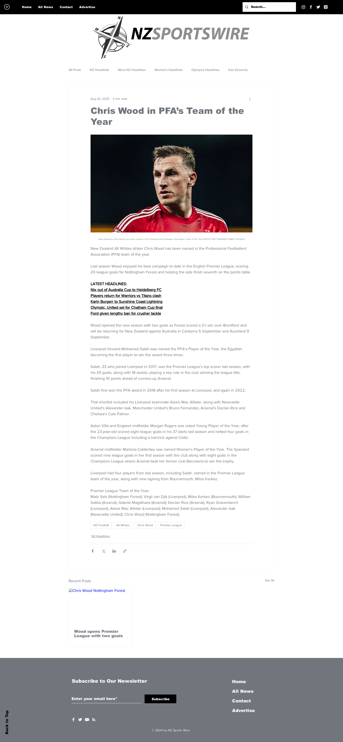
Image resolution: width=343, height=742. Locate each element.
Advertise (243, 710)
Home (239, 681)
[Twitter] (318, 7)
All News (243, 691)
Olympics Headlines (205, 70)
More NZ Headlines (132, 70)
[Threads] (325, 7)
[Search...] (269, 7)
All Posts (75, 70)
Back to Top (7, 722)
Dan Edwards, (238, 70)
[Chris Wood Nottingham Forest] (100, 606)
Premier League (171, 525)
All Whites (123, 525)
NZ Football (101, 525)
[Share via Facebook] (93, 551)
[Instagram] (303, 7)
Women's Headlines (168, 70)
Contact (241, 700)
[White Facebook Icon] (73, 719)
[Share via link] (125, 551)
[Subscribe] (160, 699)
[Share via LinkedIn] (114, 551)
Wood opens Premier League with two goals (98, 633)
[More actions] (249, 98)
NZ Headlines (99, 70)
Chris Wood (145, 525)
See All (269, 580)
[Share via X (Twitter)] (103, 551)
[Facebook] (310, 7)
